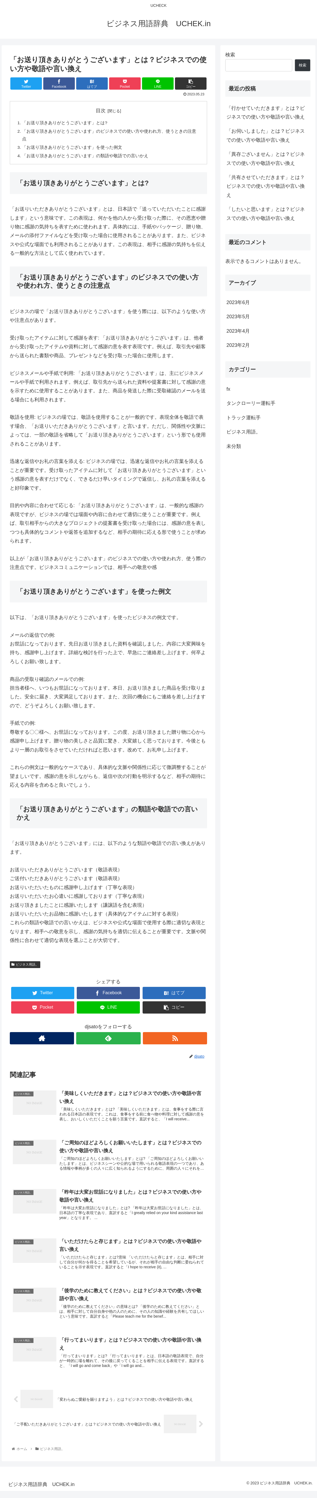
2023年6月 (238, 302)
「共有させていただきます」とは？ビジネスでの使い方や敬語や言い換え (265, 186)
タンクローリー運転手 (250, 403)
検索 (230, 54)
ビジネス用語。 (25, 966)
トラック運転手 (243, 417)
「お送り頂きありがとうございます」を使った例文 (72, 148)
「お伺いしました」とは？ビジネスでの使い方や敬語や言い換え (265, 135)
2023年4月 (238, 331)
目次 (101, 110)
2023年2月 (238, 345)
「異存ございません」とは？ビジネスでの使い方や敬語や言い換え (265, 158)
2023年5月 (238, 316)
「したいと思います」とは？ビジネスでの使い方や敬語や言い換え (265, 214)
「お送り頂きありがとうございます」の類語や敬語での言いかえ (85, 157)
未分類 (233, 446)
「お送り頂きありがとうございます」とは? (64, 122)
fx (228, 389)
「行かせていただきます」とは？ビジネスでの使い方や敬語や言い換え (265, 112)
